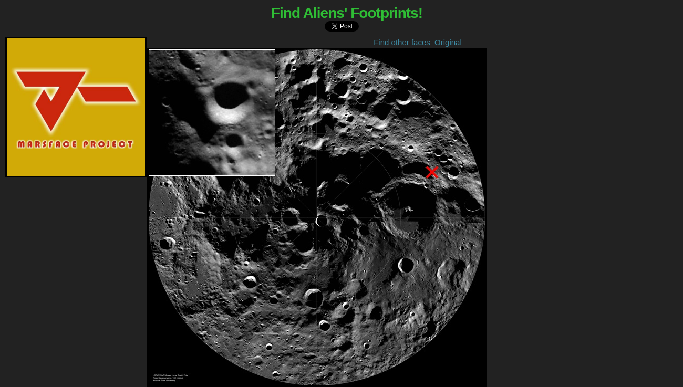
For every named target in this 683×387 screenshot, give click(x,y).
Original (448, 42)
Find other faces (402, 42)
